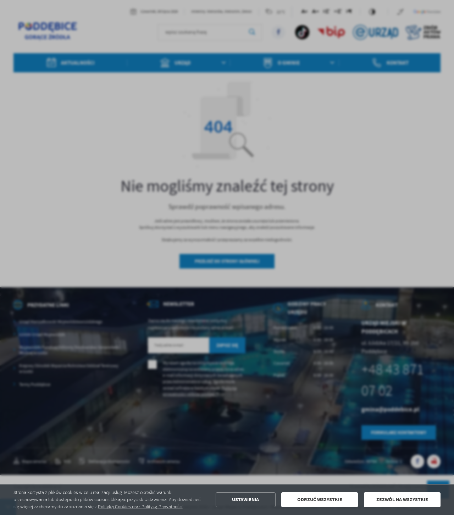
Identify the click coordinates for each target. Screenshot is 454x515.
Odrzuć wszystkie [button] (319, 499)
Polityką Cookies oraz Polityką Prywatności (140, 507)
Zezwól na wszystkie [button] (402, 499)
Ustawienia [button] (245, 499)
